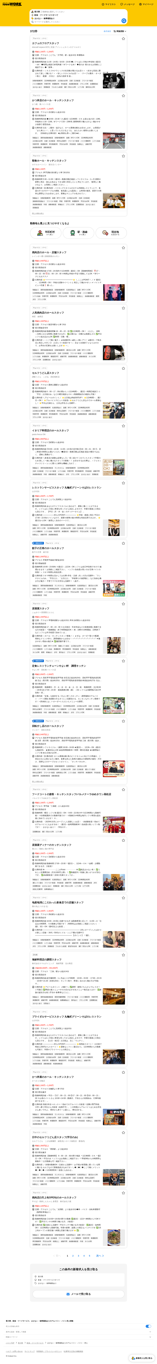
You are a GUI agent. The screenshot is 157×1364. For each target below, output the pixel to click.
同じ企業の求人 (38, 213)
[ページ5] (89, 1255)
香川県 (20, 1343)
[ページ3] (78, 1255)
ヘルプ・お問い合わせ (14, 1351)
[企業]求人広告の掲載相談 (73, 1351)
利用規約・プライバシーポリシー (49, 1351)
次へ (98, 1255)
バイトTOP (10, 1343)
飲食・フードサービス (35, 1343)
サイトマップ (30, 1351)
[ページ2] (73, 1255)
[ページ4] (84, 1255)
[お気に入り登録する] (123, 38)
